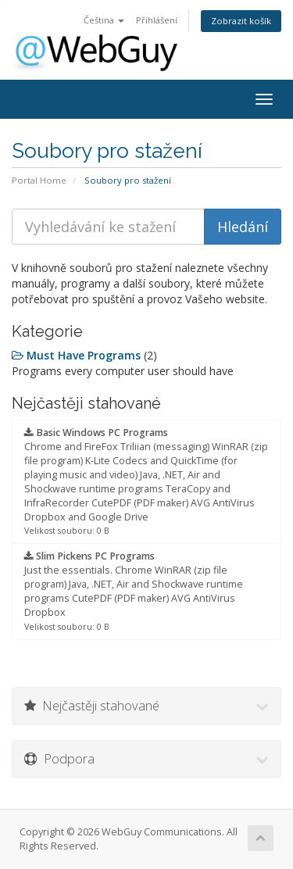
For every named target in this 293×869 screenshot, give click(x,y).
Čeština (104, 20)
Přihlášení (156, 20)
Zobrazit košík (241, 21)
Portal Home (39, 180)
